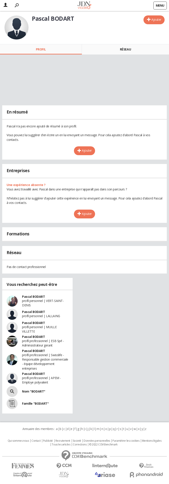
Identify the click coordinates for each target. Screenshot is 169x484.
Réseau (125, 49)
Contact (35, 440)
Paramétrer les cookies (125, 440)
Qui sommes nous (18, 440)
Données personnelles (97, 440)
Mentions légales (151, 440)
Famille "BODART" (35, 403)
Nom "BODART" (33, 391)
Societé (77, 440)
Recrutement (62, 440)
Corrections (79, 444)
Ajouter (156, 19)
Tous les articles (61, 444)
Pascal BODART (33, 296)
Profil (41, 49)
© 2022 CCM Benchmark (103, 444)
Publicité (48, 440)
